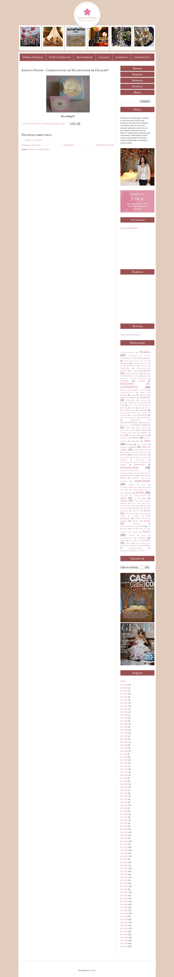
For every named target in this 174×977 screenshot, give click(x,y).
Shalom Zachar (143, 528)
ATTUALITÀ (143, 366)
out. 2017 (124, 697)
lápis (146, 462)
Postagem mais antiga (105, 145)
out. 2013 (124, 799)
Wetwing (129, 545)
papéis (133, 508)
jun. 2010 (124, 919)
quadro (147, 521)
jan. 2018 (124, 691)
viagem (123, 540)
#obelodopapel (133, 355)
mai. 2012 (124, 850)
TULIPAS (131, 535)
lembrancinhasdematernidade (129, 470)
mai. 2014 (124, 784)
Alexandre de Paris (140, 361)
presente (123, 521)
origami (123, 501)
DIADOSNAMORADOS (129, 423)
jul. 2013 (123, 808)
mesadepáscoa (125, 487)
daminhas (133, 415)
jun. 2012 (124, 847)
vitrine (147, 540)
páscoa (146, 510)
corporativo (142, 57)
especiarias (124, 438)
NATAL (140, 492)
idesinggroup (136, 455)
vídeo (131, 540)
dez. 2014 (124, 769)
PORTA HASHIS (141, 518)
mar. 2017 (124, 706)
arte (121, 366)
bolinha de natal (133, 376)
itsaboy (122, 457)
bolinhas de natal (126, 378)
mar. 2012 (124, 856)
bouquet (141, 381)
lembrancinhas (129, 467)
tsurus (146, 531)
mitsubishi (145, 487)
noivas (123, 498)
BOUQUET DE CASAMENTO (135, 385)
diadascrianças (132, 417)
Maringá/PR (136, 478)
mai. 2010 (124, 922)
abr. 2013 (124, 817)
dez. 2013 (124, 796)
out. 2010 (124, 907)
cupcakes (123, 415)
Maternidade (84, 57)
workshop (146, 545)
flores (133, 447)
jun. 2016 (124, 727)
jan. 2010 (124, 934)
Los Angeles (136, 473)
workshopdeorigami (135, 548)
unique (143, 535)
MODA (122, 490)
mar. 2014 (124, 787)
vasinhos (141, 538)
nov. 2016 (124, 715)
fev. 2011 (124, 895)
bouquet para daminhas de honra (133, 390)
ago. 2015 (124, 751)
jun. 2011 (124, 883)
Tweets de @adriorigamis (130, 335)
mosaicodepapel (134, 490)
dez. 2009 (124, 937)
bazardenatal (129, 373)
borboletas (124, 381)
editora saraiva (141, 428)
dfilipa (122, 417)
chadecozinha (145, 405)
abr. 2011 (124, 889)
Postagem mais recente (31, 145)
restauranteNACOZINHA (128, 526)
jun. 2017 (124, 700)
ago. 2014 (124, 775)
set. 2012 (124, 838)
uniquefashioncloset (126, 538)
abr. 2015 (124, 763)
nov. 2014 (124, 772)
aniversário (124, 363)
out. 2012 (124, 835)
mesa (144, 485)
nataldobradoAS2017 (140, 495)
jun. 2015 (124, 757)
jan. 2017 (124, 709)
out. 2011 (124, 871)
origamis (137, 501)
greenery (145, 452)
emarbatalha (143, 430)
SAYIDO (133, 528)
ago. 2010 (124, 913)
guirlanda (124, 455)
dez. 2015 (124, 742)
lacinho (138, 462)
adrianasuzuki (144, 358)
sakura (125, 528)
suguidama (123, 532)
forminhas (136, 450)
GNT (136, 452)
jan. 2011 (124, 898)
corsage (122, 413)
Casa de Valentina (128, 398)
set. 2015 (124, 748)
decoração (143, 415)
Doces (128, 428)
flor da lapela (142, 444)
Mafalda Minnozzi (129, 475)
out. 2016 (124, 718)
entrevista (132, 435)
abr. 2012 (124, 853)
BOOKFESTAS (142, 378)
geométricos (127, 452)
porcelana (136, 516)
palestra (137, 506)
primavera (135, 521)
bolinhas (145, 376)
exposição (135, 441)
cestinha (139, 403)
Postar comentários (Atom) (38, 149)
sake (148, 526)
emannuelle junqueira (128, 430)
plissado (123, 516)
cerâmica (130, 403)
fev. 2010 (124, 931)
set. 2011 (124, 874)
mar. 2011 (124, 892)
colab (140, 408)
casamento (121, 57)
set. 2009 (124, 946)
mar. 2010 (124, 928)
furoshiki (147, 450)
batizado (104, 57)
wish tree (137, 545)
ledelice (123, 464)
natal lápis (124, 495)
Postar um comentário (33, 140)
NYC (135, 498)
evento (135, 438)
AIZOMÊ (126, 361)
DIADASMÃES (145, 417)
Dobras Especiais (33, 57)
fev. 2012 (124, 859)
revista (141, 526)
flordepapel (123, 447)
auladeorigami (125, 368)
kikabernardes (140, 460)
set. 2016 (124, 721)
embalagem (124, 433)
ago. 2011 (124, 877)
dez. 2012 (124, 829)
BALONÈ (123, 371)
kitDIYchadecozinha (126, 462)
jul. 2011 (123, 880)
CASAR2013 (130, 400)
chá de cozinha (133, 405)
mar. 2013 (124, 820)
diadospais (146, 422)
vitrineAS (128, 543)
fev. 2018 (124, 688)
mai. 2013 (124, 814)
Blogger (93, 970)
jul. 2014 (123, 778)
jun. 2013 (124, 811)
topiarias (135, 532)
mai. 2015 (124, 760)
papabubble (124, 508)
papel (141, 508)
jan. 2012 (124, 862)
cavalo (122, 403)
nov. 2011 (124, 868)
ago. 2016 (124, 724)
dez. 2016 (124, 712)
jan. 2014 (124, 793)
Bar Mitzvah (134, 371)
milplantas (136, 487)
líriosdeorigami (125, 473)
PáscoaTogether (130, 513)
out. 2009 (124, 943)
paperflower (136, 511)
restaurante (136, 523)
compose (147, 408)
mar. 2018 (124, 685)
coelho (124, 408)
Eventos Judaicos (59, 57)
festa (147, 440)
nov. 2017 (124, 694)
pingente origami (143, 513)
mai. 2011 (124, 886)
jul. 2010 (123, 916)
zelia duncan (137, 550)
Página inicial (68, 145)
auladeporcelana (141, 368)
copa (124, 410)
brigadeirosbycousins (127, 392)
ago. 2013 (124, 805)
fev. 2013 (124, 823)
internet (145, 455)
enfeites (134, 433)
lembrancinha (139, 465)
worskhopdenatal (125, 550)
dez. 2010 (124, 901)
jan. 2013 (124, 826)
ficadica (130, 444)
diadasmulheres (135, 420)
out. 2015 (124, 745)
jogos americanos (142, 457)
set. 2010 (124, 910)
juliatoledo (123, 460)
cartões (133, 395)
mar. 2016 (124, 733)
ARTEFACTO (131, 366)
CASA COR (143, 395)
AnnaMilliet (135, 363)
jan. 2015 (124, 766)
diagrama (126, 425)
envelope (143, 435)
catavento (143, 400)
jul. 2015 (123, 754)
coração (132, 410)
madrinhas (147, 473)
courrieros (133, 413)
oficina (144, 498)
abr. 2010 (124, 925)
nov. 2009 (124, 940)
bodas (138, 373)
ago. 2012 (124, 841)
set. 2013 (124, 802)
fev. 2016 (124, 736)
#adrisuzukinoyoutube (127, 352)
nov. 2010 (124, 904)
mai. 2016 (124, 730)
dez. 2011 (124, 865)
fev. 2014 (124, 790)
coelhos (132, 408)
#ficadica (144, 351)
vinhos (139, 540)
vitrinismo (138, 543)
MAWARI (131, 485)
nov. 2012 (124, 832)
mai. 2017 (124, 703)
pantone (145, 506)
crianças (144, 413)
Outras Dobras (137, 503)
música (130, 493)
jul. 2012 (123, 844)
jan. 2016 (124, 739)
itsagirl (130, 457)
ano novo (145, 363)
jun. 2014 (124, 781)
